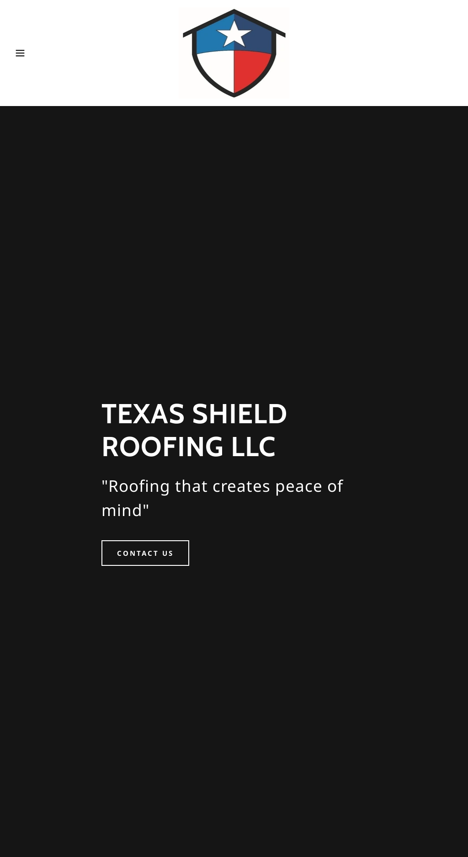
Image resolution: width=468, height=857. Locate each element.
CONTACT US (145, 553)
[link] (234, 52)
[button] (23, 53)
